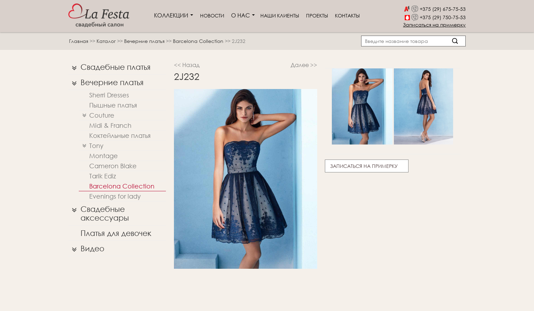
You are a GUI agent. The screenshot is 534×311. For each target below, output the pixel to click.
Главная (78, 41)
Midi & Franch (110, 125)
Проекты (317, 15)
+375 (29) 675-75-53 (443, 9)
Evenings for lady (115, 196)
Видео (86, 248)
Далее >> (304, 64)
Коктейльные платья (120, 135)
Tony (91, 146)
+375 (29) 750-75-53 (443, 17)
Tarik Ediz (102, 176)
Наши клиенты (279, 15)
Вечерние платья (145, 41)
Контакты (347, 15)
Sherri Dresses (109, 95)
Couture (96, 115)
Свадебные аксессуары (98, 211)
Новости (212, 15)
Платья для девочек (116, 233)
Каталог (107, 41)
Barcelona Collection (199, 41)
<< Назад (187, 64)
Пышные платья (113, 105)
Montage (103, 156)
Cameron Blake (113, 166)
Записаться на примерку (434, 24)
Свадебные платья (109, 67)
